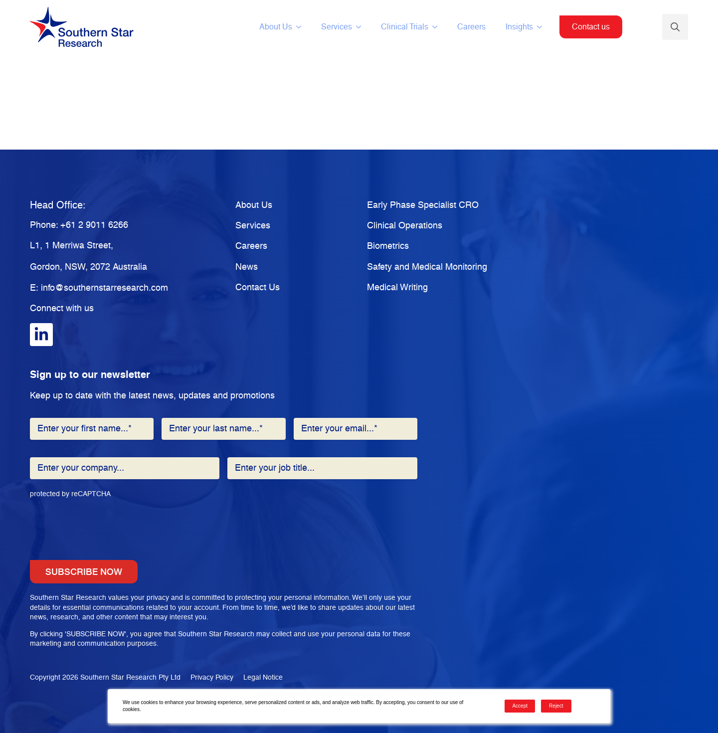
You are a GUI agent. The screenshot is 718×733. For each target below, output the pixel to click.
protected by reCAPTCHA (70, 494)
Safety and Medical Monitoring (427, 267)
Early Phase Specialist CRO (423, 205)
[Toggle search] (675, 27)
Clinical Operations (404, 225)
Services (336, 27)
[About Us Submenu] (301, 27)
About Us (275, 27)
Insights (519, 27)
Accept (520, 706)
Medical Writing (397, 287)
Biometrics (388, 246)
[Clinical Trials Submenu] (437, 27)
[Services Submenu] (361, 27)
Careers (471, 27)
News (246, 267)
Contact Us (257, 287)
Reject (556, 706)
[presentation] (105, 522)
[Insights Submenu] (542, 27)
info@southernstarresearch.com (104, 288)
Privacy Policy (211, 677)
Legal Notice (263, 677)
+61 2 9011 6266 (94, 225)
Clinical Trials (404, 27)
